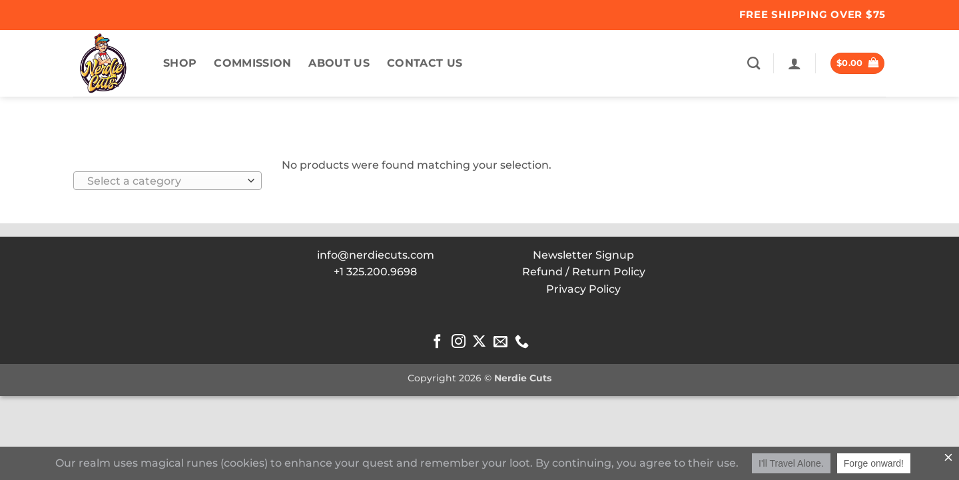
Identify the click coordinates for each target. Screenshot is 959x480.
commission (252, 63)
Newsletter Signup (583, 255)
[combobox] (167, 180)
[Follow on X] (479, 342)
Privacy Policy (583, 289)
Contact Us (424, 63)
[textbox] (164, 181)
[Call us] (522, 342)
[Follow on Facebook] (437, 342)
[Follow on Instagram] (459, 342)
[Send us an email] (500, 342)
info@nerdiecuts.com (375, 255)
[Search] (753, 63)
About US (339, 63)
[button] (794, 63)
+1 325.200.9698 (375, 271)
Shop (179, 63)
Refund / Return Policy (583, 271)
